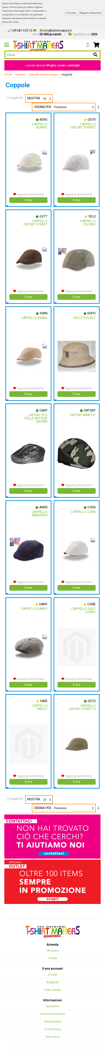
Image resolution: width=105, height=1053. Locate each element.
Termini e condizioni (52, 1007)
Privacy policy (52, 1015)
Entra (28, 199)
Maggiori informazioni (90, 12)
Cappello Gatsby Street (35, 221)
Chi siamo (52, 944)
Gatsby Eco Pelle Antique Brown (36, 415)
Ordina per (42, 107)
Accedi (52, 968)
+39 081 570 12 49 (22, 30)
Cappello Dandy (34, 604)
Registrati (53, 976)
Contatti (52, 952)
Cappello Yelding (87, 221)
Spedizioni (52, 1000)
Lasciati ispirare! (52, 65)
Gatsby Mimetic (82, 412)
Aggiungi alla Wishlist (28, 193)
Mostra (39, 98)
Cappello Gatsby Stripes (82, 125)
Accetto (72, 12)
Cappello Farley (39, 701)
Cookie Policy (52, 1022)
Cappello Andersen (39, 509)
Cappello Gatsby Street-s (82, 701)
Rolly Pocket (84, 316)
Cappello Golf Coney (83, 605)
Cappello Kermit (39, 125)
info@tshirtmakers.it (56, 30)
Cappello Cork (83, 508)
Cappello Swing (34, 316)
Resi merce (52, 1030)
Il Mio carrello (52, 983)
